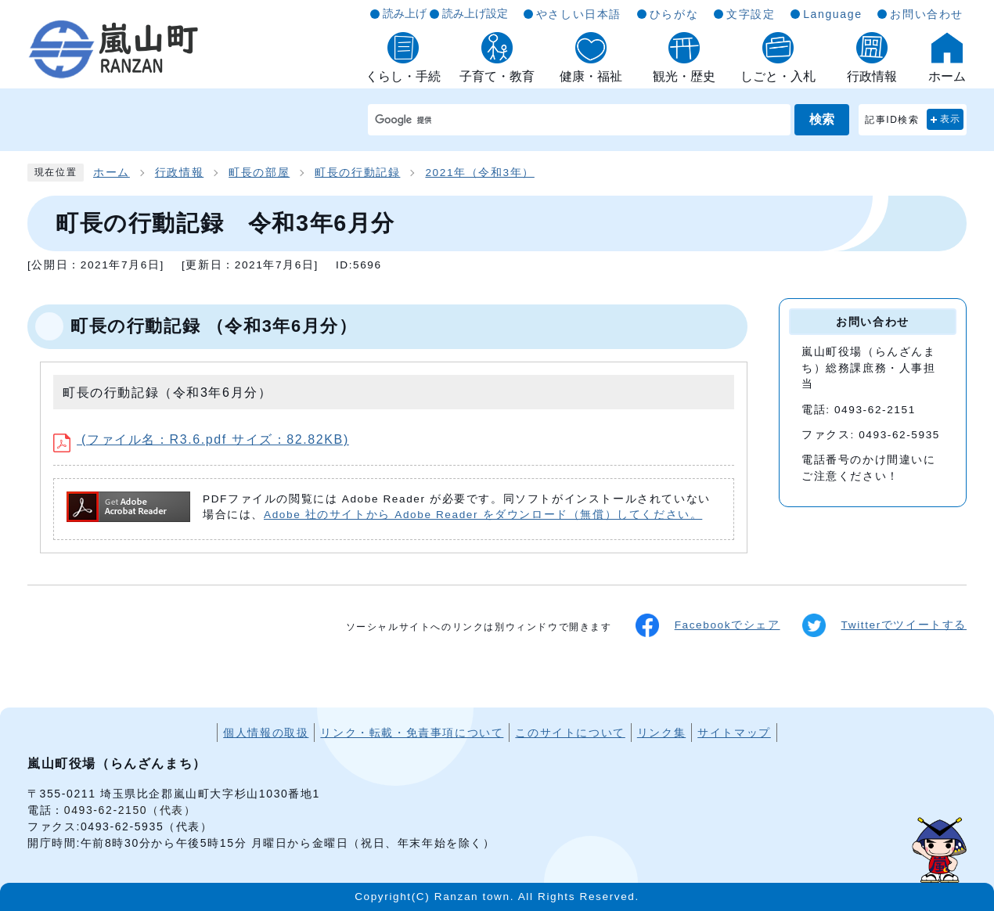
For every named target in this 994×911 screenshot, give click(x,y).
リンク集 (661, 732)
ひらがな (674, 14)
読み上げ (405, 13)
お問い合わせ (926, 14)
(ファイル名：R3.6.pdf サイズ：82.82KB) (201, 439)
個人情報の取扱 (265, 732)
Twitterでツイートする (884, 625)
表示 (950, 119)
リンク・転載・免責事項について (411, 732)
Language (832, 14)
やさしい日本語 (578, 14)
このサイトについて (570, 732)
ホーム (111, 172)
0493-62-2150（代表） (130, 810)
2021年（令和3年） (479, 172)
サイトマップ (734, 732)
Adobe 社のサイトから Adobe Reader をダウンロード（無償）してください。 (483, 514)
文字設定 (750, 14)
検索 (821, 119)
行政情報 (179, 172)
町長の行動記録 (357, 172)
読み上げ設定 (475, 13)
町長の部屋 (259, 172)
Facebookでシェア (708, 625)
